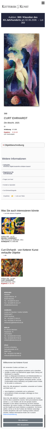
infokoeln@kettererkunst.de (12, 355)
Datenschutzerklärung (10, 414)
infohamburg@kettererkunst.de (13, 322)
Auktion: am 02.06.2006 (20, 18)
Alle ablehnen (23, 420)
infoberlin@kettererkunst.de (12, 340)
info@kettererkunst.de (11, 305)
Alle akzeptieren (23, 425)
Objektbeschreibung (14, 145)
